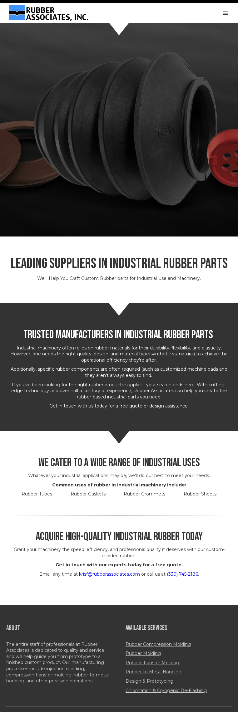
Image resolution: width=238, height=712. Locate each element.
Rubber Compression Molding (158, 644)
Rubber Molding (143, 653)
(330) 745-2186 (182, 574)
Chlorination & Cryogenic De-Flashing (166, 690)
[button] (225, 13)
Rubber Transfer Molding (152, 663)
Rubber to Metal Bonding (153, 672)
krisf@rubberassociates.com (109, 574)
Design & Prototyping (149, 681)
